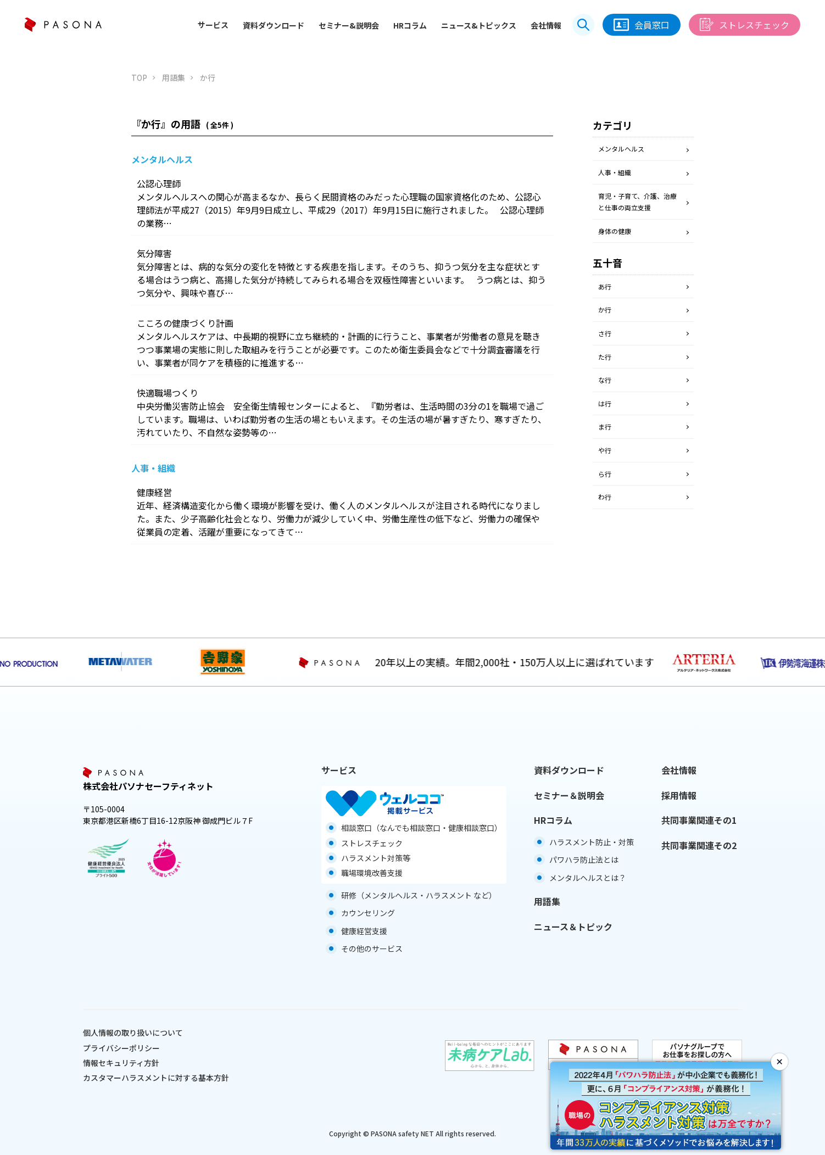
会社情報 (546, 25)
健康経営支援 (364, 930)
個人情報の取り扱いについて (133, 1032)
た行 (604, 356)
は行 (604, 403)
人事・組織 (614, 172)
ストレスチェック (744, 25)
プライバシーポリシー (121, 1047)
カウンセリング (368, 912)
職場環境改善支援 (372, 872)
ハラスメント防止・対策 (591, 841)
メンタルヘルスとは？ (587, 877)
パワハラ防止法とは (583, 859)
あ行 (604, 286)
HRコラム (410, 25)
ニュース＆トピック (573, 926)
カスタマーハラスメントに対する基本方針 (156, 1077)
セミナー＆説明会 (569, 795)
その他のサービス (372, 948)
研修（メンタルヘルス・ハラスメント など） (419, 895)
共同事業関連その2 (699, 845)
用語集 (173, 77)
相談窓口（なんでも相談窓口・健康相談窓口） (421, 827)
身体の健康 (614, 231)
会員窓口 (642, 24)
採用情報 (678, 795)
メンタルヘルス (621, 148)
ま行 (604, 426)
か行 (604, 309)
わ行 (604, 496)
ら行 (604, 473)
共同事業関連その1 (699, 820)
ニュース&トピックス (478, 25)
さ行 (604, 333)
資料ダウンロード (273, 25)
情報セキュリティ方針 (121, 1062)
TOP (139, 77)
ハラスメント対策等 (375, 857)
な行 (604, 379)
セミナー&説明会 (349, 25)
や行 (604, 450)
